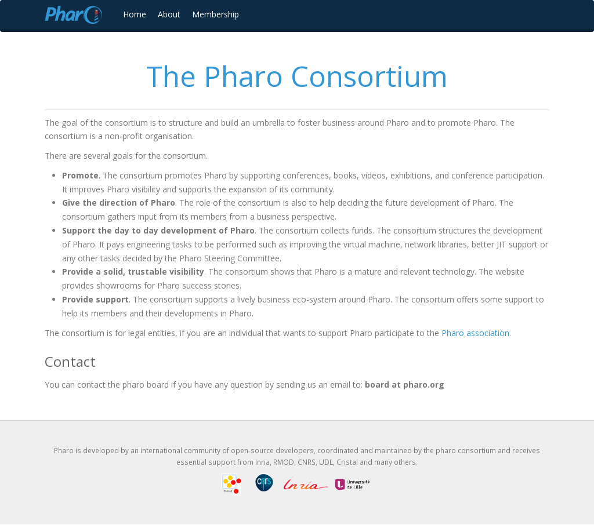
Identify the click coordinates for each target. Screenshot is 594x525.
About (169, 14)
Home (134, 14)
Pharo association (475, 332)
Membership (215, 14)
